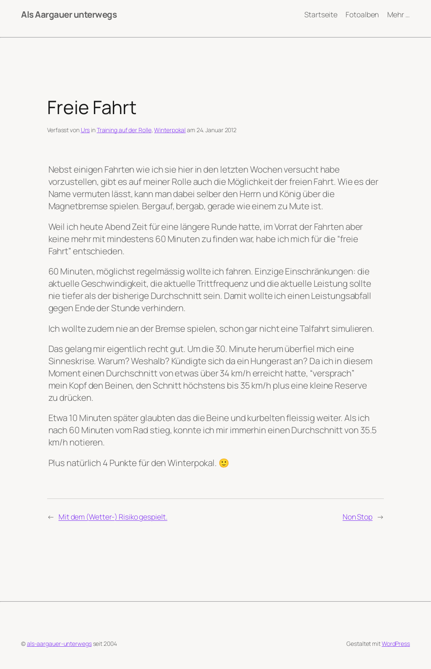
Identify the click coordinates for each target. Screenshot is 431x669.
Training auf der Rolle (124, 130)
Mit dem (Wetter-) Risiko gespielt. (113, 517)
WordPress (396, 644)
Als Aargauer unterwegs (69, 14)
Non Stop (357, 517)
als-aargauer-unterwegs (59, 644)
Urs (85, 130)
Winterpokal (170, 130)
